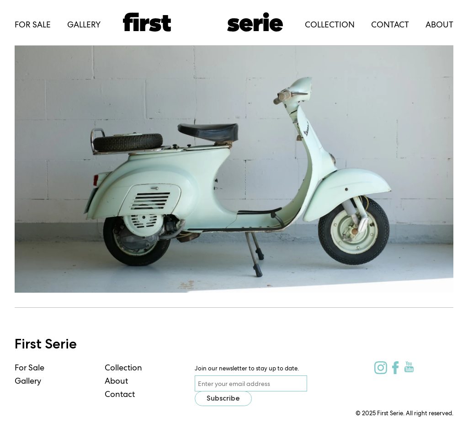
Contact (120, 394)
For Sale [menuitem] (33, 24)
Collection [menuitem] (330, 24)
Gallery (28, 380)
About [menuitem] (439, 24)
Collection (123, 367)
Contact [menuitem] (390, 24)
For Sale (29, 367)
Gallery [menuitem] (84, 24)
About (116, 380)
